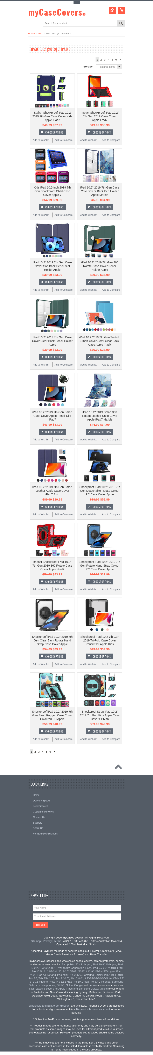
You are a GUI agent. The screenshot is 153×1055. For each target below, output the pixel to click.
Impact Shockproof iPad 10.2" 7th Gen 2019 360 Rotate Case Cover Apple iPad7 (52, 565)
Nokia (69, 985)
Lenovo (93, 985)
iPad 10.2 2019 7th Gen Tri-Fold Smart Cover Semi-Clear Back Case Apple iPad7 (99, 341)
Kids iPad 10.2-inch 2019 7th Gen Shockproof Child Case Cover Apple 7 (52, 191)
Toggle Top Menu (77, 2)
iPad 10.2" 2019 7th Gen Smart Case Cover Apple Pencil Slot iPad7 (52, 415)
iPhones (105, 981)
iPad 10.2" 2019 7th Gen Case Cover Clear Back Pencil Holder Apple (52, 341)
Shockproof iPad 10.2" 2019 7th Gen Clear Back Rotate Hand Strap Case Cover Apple (52, 640)
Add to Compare (63, 140)
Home (31, 33)
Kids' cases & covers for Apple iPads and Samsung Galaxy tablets (68, 988)
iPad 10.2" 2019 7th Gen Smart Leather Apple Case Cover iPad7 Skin (52, 490)
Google (78, 985)
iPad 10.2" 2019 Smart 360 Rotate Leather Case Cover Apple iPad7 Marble (99, 415)
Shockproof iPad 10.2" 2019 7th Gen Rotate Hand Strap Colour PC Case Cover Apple (99, 565)
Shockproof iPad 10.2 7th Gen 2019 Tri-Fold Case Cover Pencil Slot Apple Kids (100, 640)
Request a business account (93, 1009)
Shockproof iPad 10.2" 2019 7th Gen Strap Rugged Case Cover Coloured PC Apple (52, 715)
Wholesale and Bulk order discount (49, 1005)
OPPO (60, 985)
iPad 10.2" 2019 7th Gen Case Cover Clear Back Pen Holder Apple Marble (99, 191)
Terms (57, 941)
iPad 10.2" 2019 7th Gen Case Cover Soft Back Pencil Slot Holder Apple (52, 266)
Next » (120, 59)
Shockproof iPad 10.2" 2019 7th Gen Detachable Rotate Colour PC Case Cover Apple (99, 490)
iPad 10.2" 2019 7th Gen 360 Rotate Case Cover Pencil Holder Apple (99, 266)
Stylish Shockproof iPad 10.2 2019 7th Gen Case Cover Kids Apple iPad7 (52, 116)
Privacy (47, 941)
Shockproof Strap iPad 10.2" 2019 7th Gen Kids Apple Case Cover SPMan (99, 715)
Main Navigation (31, 23)
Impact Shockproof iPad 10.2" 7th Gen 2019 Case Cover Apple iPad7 (100, 116)
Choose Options (54, 132)
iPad (40, 33)
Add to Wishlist (41, 140)
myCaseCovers (57, 12)
